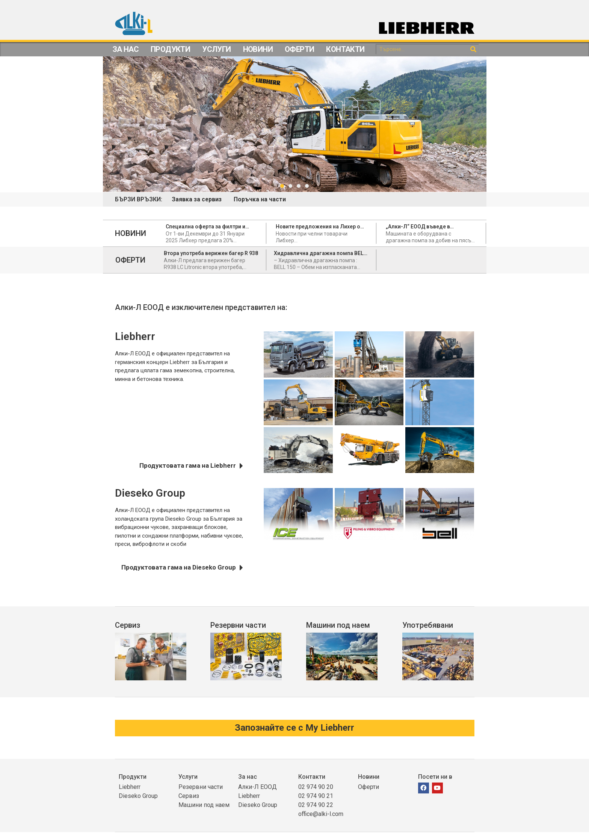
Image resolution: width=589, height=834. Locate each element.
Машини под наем (338, 625)
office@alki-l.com (320, 815)
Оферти (299, 49)
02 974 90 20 (315, 788)
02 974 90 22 (315, 806)
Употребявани (427, 625)
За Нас (126, 49)
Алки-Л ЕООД (257, 788)
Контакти (345, 49)
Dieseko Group (138, 797)
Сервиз (127, 625)
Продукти (170, 49)
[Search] (473, 49)
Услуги (216, 49)
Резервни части (238, 625)
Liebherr (129, 788)
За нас (247, 778)
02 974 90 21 (315, 797)
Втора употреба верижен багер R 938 (211, 254)
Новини (258, 49)
